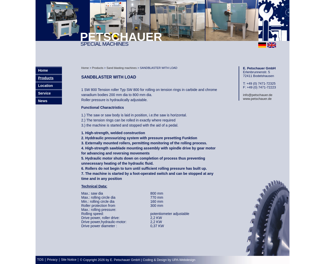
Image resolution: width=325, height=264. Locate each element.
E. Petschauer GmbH (125, 260)
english (271, 45)
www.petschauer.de (257, 99)
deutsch (262, 45)
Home (85, 67)
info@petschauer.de (257, 95)
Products (46, 78)
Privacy (52, 259)
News (42, 101)
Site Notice (68, 259)
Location (45, 86)
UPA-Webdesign (183, 260)
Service (44, 93)
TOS (40, 259)
